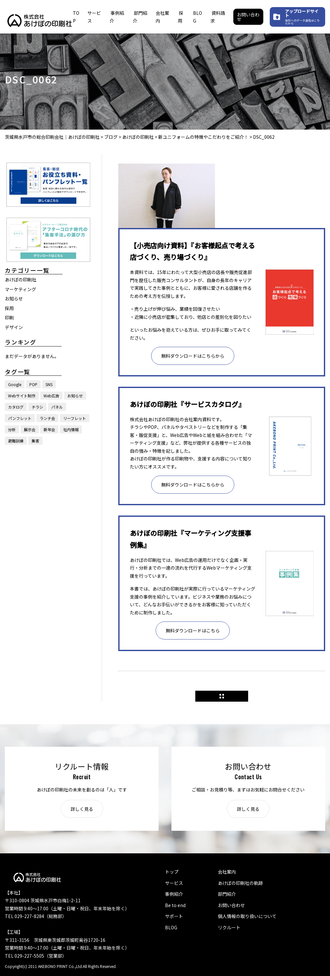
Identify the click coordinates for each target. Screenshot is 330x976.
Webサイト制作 (21, 395)
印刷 (9, 317)
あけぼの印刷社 (20, 279)
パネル (57, 407)
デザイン (14, 327)
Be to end (175, 905)
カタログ (16, 407)
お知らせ (14, 298)
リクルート (229, 927)
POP (33, 384)
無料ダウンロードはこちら (193, 630)
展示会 (29, 429)
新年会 (49, 429)
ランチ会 (47, 418)
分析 (12, 429)
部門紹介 (227, 894)
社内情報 (71, 429)
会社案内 (227, 871)
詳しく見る (82, 809)
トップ (172, 871)
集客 (35, 440)
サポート (174, 916)
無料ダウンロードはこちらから (192, 356)
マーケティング (20, 289)
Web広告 (51, 395)
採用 (9, 308)
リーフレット (74, 418)
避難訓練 (16, 440)
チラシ (37, 407)
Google (14, 384)
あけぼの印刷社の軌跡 (240, 883)
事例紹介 (174, 894)
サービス (174, 883)
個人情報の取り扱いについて (247, 916)
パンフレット (20, 418)
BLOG (171, 927)
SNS (49, 384)
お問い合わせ (248, 16)
